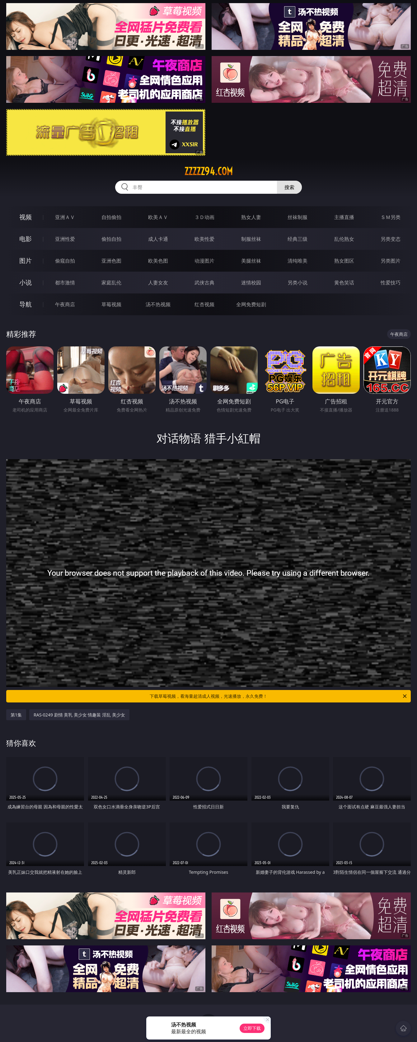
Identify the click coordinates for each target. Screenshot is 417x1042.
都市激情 (65, 282)
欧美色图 (158, 260)
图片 (25, 260)
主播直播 (344, 217)
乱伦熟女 (344, 239)
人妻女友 (158, 282)
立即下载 (252, 1028)
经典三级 (297, 239)
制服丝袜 (251, 239)
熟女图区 (344, 260)
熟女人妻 (251, 217)
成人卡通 (158, 239)
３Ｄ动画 (204, 217)
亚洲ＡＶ (65, 217)
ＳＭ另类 (391, 217)
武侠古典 (204, 282)
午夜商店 (65, 304)
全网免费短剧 (251, 304)
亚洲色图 (111, 260)
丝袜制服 (297, 217)
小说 (25, 282)
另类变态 (391, 239)
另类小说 (297, 282)
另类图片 (391, 260)
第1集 (16, 715)
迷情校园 (251, 282)
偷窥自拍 (65, 260)
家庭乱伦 (111, 282)
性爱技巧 (391, 282)
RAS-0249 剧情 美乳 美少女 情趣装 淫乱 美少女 (79, 715)
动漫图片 (204, 260)
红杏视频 (204, 304)
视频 (25, 217)
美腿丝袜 (251, 260)
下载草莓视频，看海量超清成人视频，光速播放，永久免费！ (279, 696)
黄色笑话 (344, 282)
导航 (25, 304)
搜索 (289, 187)
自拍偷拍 (111, 217)
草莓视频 (111, 304)
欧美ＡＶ (158, 217)
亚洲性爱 (65, 239)
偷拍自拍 (111, 239)
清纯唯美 (297, 260)
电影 (25, 239)
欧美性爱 (204, 239)
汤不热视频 (158, 304)
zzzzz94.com (208, 171)
